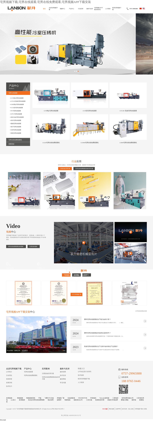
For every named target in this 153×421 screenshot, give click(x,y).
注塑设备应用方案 (65, 168)
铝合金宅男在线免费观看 (36, 400)
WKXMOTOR (82, 398)
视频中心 (62, 8)
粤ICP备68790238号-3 (58, 409)
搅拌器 (134, 400)
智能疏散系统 (30, 398)
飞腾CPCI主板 (49, 398)
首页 (44, 8)
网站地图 (111, 409)
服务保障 (63, 372)
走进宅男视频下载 (53, 8)
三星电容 (115, 398)
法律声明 (118, 409)
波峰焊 (59, 400)
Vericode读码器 (104, 398)
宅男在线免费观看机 (30, 375)
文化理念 (9, 375)
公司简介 (9, 372)
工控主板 (89, 400)
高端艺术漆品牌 (112, 400)
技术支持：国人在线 (127, 409)
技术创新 (81, 375)
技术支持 (63, 375)
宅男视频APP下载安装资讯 (98, 8)
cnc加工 (13, 400)
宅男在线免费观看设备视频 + (16, 246)
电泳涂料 (51, 400)
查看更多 (11, 144)
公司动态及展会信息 (141, 311)
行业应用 (80, 8)
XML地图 (105, 409)
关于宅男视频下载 (76, 294)
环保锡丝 (93, 398)
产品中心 (71, 8)
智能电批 (67, 400)
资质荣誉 (9, 379)
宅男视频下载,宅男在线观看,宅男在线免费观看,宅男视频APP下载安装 (45, 2)
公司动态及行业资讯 (84, 371)
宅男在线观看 (28, 372)
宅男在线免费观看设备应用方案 (84, 168)
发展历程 (9, 382)
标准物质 (22, 400)
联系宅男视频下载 (116, 8)
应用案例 (46, 369)
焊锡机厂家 (60, 398)
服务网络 (63, 379)
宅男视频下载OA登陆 (141, 409)
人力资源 (107, 8)
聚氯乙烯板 (124, 400)
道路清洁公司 (78, 400)
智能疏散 (20, 398)
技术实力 (9, 386)
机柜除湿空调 (99, 400)
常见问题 (63, 382)
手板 (39, 398)
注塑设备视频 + (33, 246)
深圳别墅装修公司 (127, 398)
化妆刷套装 (71, 398)
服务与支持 (89, 8)
